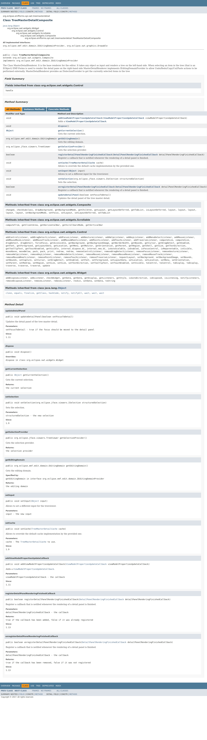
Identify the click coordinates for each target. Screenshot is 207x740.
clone (9, 293)
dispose (62, 126)
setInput (63, 171)
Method (39, 12)
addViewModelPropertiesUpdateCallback (80, 118)
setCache (63, 163)
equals (18, 293)
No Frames (46, 8)
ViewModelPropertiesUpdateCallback (124, 118)
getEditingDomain (68, 138)
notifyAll (76, 293)
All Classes (62, 8)
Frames (35, 8)
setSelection (65, 179)
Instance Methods (34, 109)
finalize (29, 293)
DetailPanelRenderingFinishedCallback (135, 154)
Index (58, 3)
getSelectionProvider (70, 146)
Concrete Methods (58, 109)
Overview (5, 3)
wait (87, 293)
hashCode (54, 293)
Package (16, 3)
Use (32, 3)
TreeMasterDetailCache (82, 163)
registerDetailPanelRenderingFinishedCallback (85, 154)
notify (64, 293)
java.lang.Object (11, 26)
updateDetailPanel (68, 195)
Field (21, 12)
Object (10, 130)
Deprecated (48, 3)
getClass (41, 293)
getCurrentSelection (69, 130)
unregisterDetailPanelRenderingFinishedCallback (86, 187)
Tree (38, 3)
